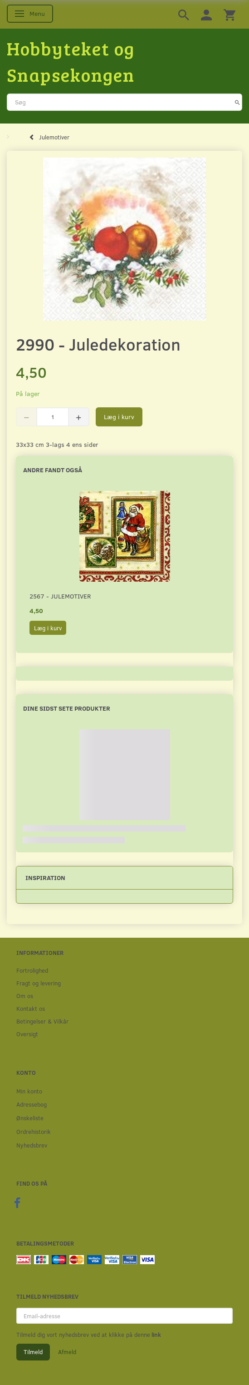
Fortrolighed (32, 970)
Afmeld (67, 1352)
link (155, 1335)
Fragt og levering (38, 983)
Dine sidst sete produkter (66, 708)
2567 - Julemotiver (60, 596)
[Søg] (237, 102)
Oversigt (27, 1034)
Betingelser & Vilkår (42, 1021)
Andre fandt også (52, 469)
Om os (24, 995)
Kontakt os (30, 1008)
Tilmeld (33, 1352)
